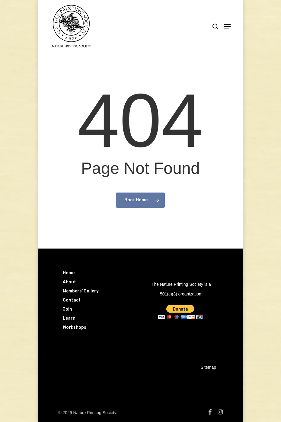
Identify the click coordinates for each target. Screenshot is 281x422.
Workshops (74, 327)
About (69, 282)
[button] (227, 26)
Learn (69, 318)
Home (69, 272)
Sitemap (208, 367)
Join (67, 309)
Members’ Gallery (81, 291)
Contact (72, 300)
